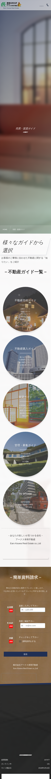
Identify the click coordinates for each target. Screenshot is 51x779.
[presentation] (18, 677)
